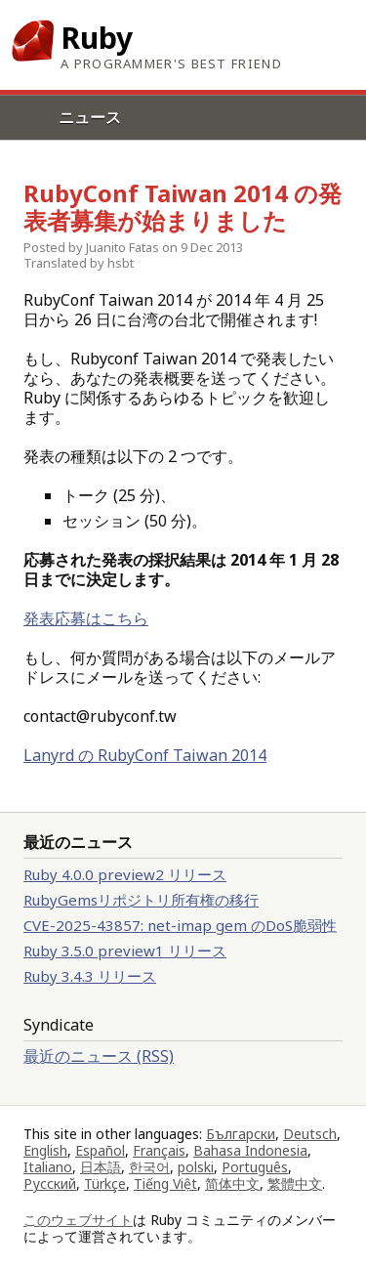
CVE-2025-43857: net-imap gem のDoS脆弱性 (180, 925)
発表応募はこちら (85, 618)
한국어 (149, 1167)
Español (100, 1150)
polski (196, 1167)
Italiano (47, 1167)
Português (255, 1167)
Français (159, 1150)
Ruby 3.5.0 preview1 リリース (124, 950)
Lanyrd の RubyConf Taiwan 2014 (144, 755)
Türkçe (105, 1183)
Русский (49, 1183)
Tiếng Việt (165, 1183)
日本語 (100, 1167)
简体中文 (232, 1183)
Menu (17, 139)
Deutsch (310, 1133)
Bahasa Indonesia (250, 1150)
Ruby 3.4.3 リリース (89, 976)
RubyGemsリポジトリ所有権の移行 (141, 899)
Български (240, 1133)
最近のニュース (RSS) (98, 1056)
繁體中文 (294, 1183)
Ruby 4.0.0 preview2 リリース (124, 874)
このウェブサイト (78, 1219)
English (45, 1150)
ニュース (90, 117)
